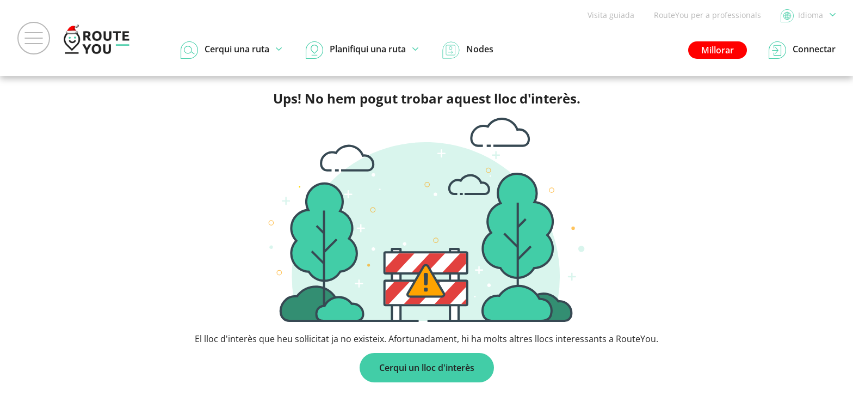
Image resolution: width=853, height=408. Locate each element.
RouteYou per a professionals (707, 15)
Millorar (717, 50)
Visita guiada (611, 15)
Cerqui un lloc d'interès (426, 368)
